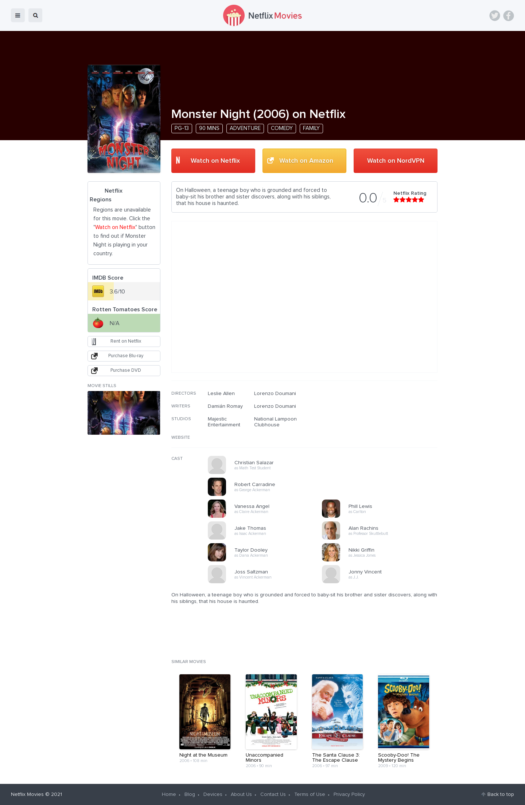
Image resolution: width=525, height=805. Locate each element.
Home (169, 794)
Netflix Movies (27, 794)
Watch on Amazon (306, 161)
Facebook (508, 15)
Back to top (500, 794)
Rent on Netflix (125, 341)
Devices (212, 794)
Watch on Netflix (215, 161)
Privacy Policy (349, 794)
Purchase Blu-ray (125, 356)
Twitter (494, 15)
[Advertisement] (383, 437)
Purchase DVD (125, 370)
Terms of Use (309, 794)
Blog (189, 794)
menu (18, 15)
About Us (241, 794)
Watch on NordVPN (395, 161)
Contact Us (273, 794)
